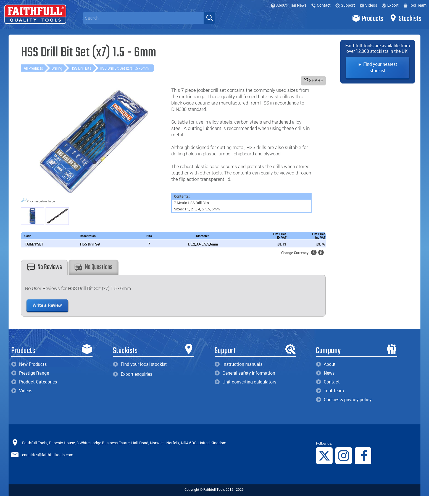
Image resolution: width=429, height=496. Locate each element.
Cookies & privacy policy (344, 399)
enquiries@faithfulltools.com (47, 454)
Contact (321, 5)
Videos (368, 5)
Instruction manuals (238, 364)
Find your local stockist (140, 364)
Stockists (405, 18)
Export (390, 5)
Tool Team (415, 5)
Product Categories (34, 382)
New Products (29, 364)
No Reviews (44, 267)
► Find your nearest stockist (377, 67)
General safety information (245, 373)
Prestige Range (30, 373)
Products (367, 18)
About (279, 5)
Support (345, 5)
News (299, 5)
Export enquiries (132, 374)
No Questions (93, 267)
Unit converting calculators (245, 382)
